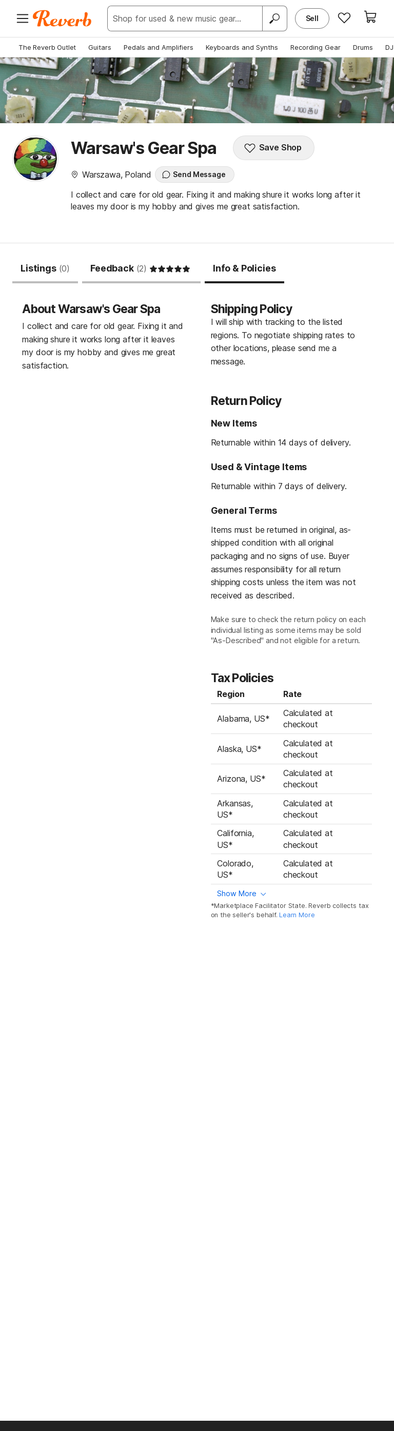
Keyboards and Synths (242, 47)
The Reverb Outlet (47, 47)
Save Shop (273, 148)
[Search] (274, 18)
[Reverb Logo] (62, 18)
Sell (312, 18)
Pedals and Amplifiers (158, 47)
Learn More (296, 915)
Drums (363, 47)
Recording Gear (315, 47)
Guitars (99, 47)
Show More (237, 893)
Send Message (193, 174)
